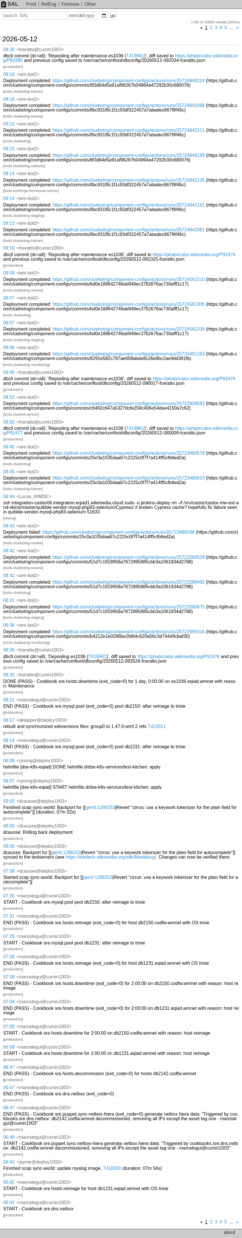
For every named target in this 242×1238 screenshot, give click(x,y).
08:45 (9, 446)
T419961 (135, 55)
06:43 (9, 1162)
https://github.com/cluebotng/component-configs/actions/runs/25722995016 (129, 631)
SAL (9, 4)
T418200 (112, 1168)
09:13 (9, 223)
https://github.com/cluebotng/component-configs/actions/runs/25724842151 (129, 205)
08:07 (9, 780)
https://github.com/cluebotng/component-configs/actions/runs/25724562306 (129, 304)
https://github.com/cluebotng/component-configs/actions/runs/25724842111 (129, 130)
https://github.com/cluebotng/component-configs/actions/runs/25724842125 (129, 180)
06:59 (9, 1047)
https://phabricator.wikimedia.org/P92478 (194, 378)
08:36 (9, 625)
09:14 (9, 173)
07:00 (9, 1026)
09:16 (9, 74)
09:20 (9, 49)
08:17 (9, 720)
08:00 (9, 826)
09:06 (9, 347)
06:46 (9, 1137)
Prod (31, 4)
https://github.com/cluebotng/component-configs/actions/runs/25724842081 (129, 229)
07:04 (9, 1001)
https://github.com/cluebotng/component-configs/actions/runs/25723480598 (118, 532)
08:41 (9, 600)
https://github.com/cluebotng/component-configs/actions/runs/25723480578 (129, 453)
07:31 (9, 916)
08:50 (9, 422)
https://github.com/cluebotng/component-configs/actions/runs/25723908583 (129, 403)
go (112, 15)
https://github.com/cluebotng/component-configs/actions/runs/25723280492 (129, 582)
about (229, 1232)
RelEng (48, 4)
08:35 (9, 650)
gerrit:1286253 (100, 807)
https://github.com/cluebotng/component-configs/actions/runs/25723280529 (129, 557)
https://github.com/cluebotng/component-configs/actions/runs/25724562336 (129, 329)
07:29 (9, 936)
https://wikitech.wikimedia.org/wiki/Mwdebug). (111, 857)
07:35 (9, 895)
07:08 (9, 976)
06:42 (9, 1182)
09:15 (9, 124)
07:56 (9, 871)
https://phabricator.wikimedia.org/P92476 (178, 656)
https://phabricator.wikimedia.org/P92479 (194, 254)
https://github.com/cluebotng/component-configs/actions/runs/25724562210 (129, 279)
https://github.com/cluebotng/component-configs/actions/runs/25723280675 (129, 606)
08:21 (9, 699)
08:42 (9, 550)
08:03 (9, 801)
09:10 (9, 248)
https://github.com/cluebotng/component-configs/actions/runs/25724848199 (129, 155)
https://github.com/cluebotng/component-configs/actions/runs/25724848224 (129, 80)
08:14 (9, 740)
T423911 (157, 726)
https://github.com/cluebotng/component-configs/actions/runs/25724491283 (129, 353)
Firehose (70, 4)
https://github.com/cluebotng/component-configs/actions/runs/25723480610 (129, 478)
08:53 (9, 397)
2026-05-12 (19, 39)
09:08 (9, 272)
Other (90, 4)
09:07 (9, 298)
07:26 (9, 956)
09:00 (9, 372)
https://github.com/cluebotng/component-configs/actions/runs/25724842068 (129, 105)
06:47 (9, 1067)
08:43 (9, 525)
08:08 (9, 760)
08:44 (9, 496)
